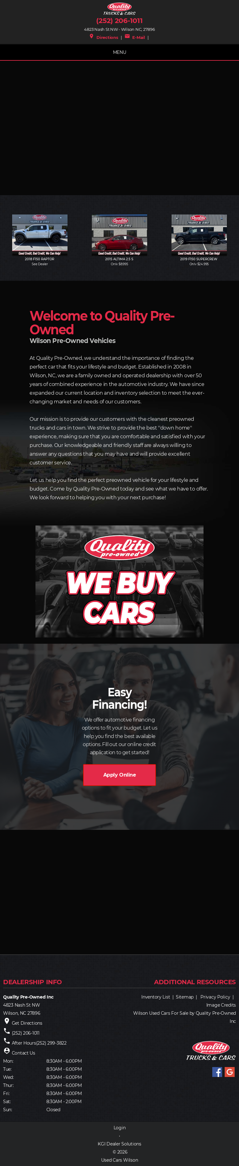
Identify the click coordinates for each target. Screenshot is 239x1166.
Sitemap (185, 997)
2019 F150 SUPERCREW (199, 259)
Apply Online (119, 775)
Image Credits (221, 1005)
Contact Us (23, 1053)
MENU (119, 52)
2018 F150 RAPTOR (40, 259)
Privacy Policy (215, 997)
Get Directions (27, 1023)
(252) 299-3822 (51, 1043)
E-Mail (134, 37)
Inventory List (155, 997)
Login (120, 1128)
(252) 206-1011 (119, 20)
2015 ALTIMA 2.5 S (119, 259)
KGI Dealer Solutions (119, 1144)
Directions (103, 37)
